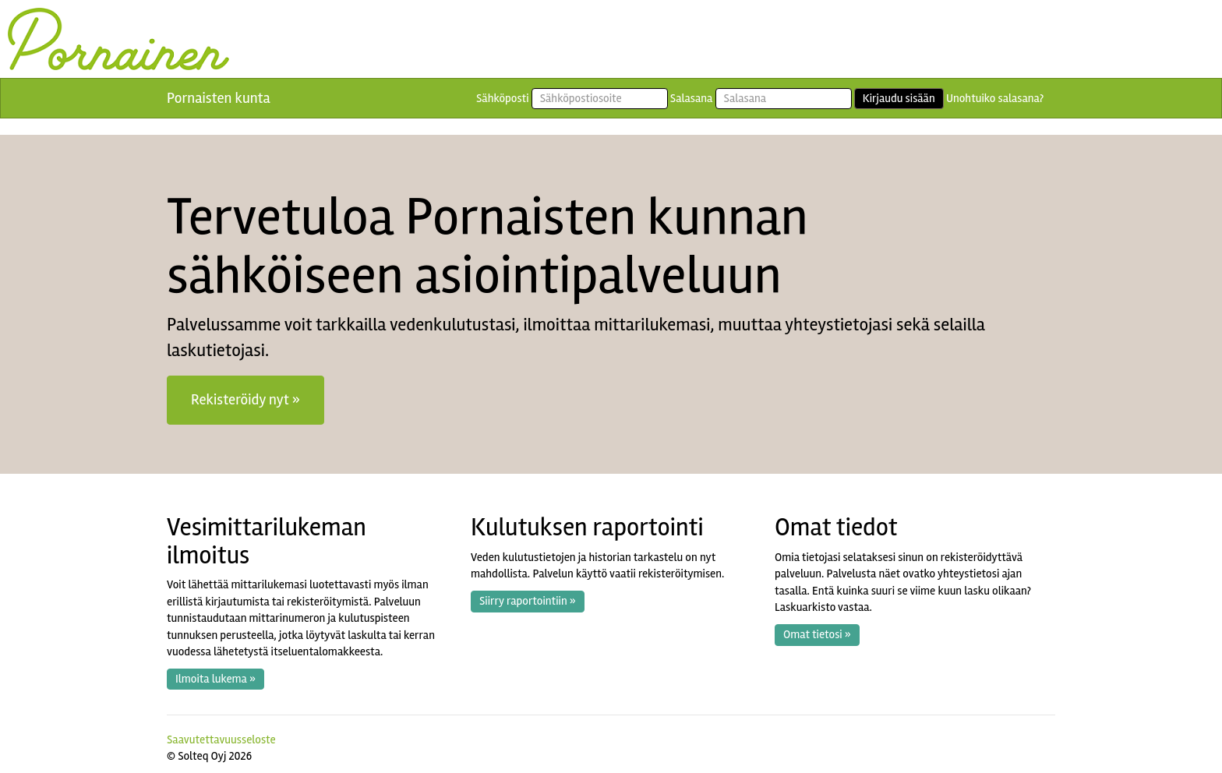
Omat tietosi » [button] (817, 634)
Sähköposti (502, 98)
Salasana (691, 98)
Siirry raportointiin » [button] (527, 601)
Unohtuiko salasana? (995, 98)
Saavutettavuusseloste (221, 739)
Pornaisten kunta (218, 98)
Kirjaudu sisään (899, 98)
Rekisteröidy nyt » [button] (245, 399)
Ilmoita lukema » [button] (215, 679)
